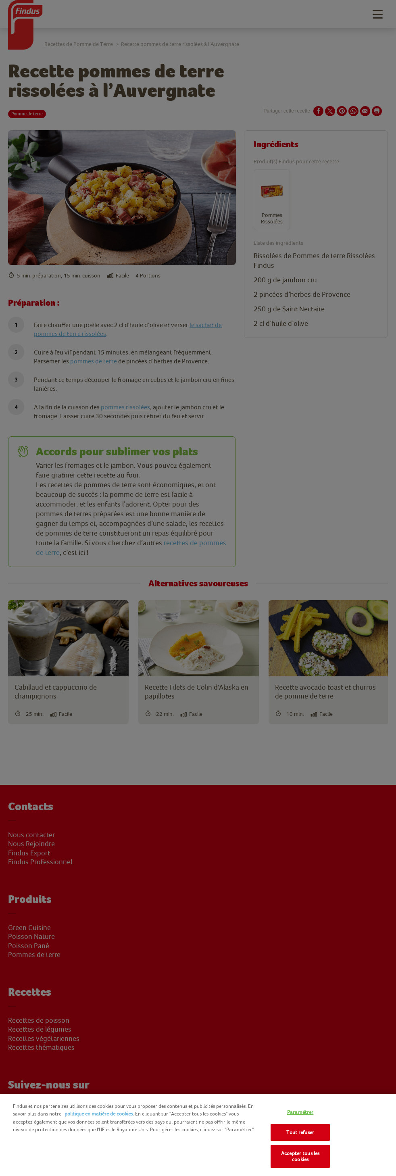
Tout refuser (300, 1132)
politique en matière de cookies (99, 1114)
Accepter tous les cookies (300, 1156)
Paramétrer (300, 1112)
